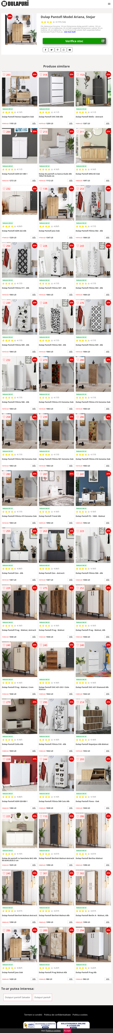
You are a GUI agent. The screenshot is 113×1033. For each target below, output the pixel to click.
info (34, 123)
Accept (67, 1030)
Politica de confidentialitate (57, 1014)
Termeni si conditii (33, 1014)
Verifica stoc (85, 41)
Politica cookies (80, 1014)
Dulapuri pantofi (42, 997)
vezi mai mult (70, 32)
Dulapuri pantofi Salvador (17, 997)
